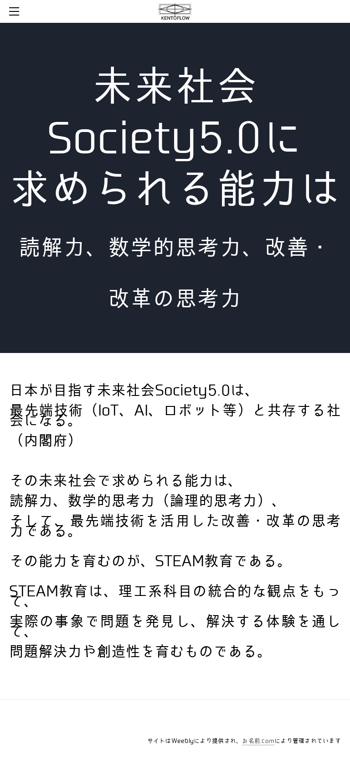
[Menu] (16, 11)
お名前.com (258, 741)
